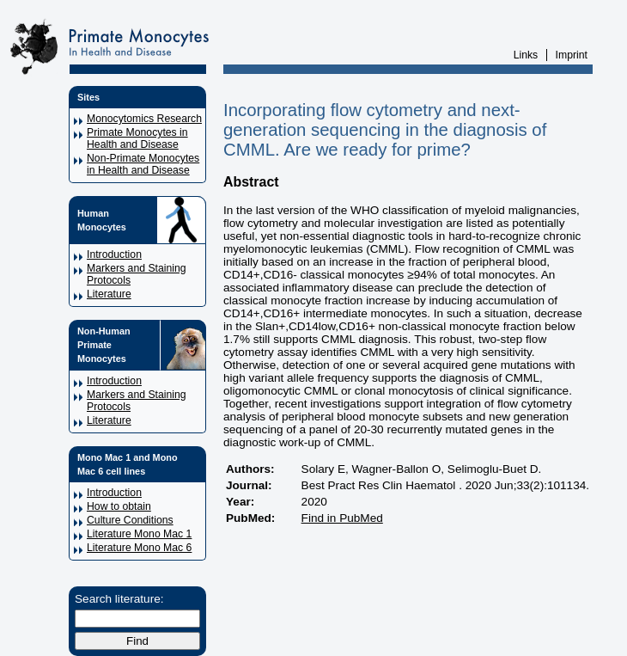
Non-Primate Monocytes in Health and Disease (143, 164)
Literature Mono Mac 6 (139, 548)
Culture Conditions (130, 520)
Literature (109, 294)
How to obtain (119, 506)
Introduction (114, 254)
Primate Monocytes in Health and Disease (137, 138)
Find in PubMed (342, 518)
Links (526, 55)
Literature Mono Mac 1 (139, 534)
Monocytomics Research (144, 119)
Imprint (571, 55)
